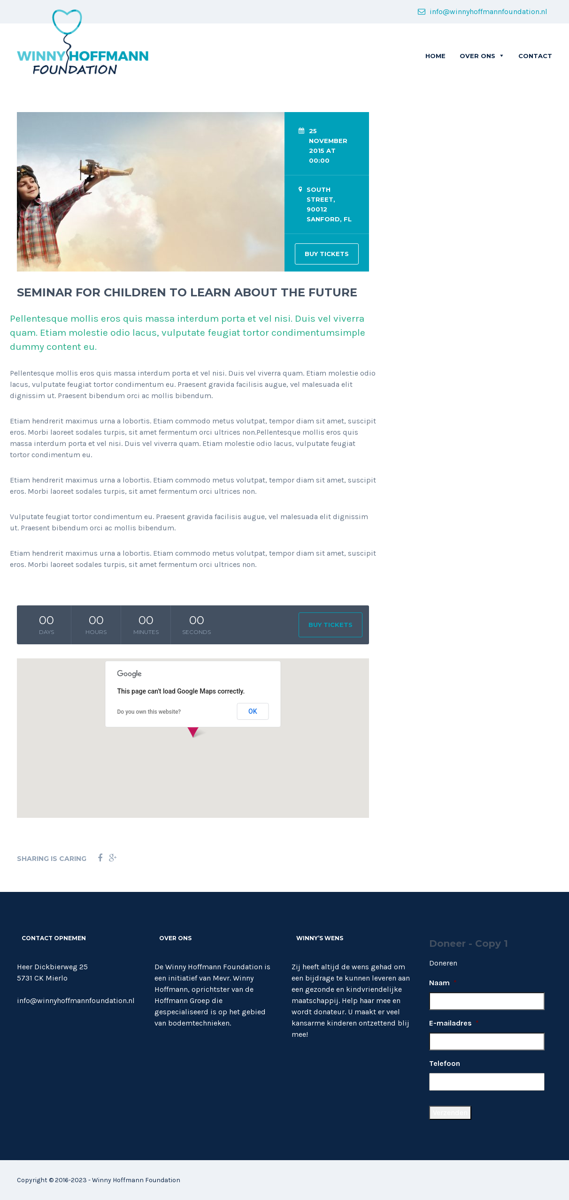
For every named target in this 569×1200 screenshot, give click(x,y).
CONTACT (535, 56)
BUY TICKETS (327, 253)
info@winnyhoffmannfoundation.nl (482, 11)
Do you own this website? (149, 712)
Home (435, 56)
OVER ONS (477, 56)
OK (252, 711)
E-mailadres (454, 1023)
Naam (443, 982)
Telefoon (444, 1063)
